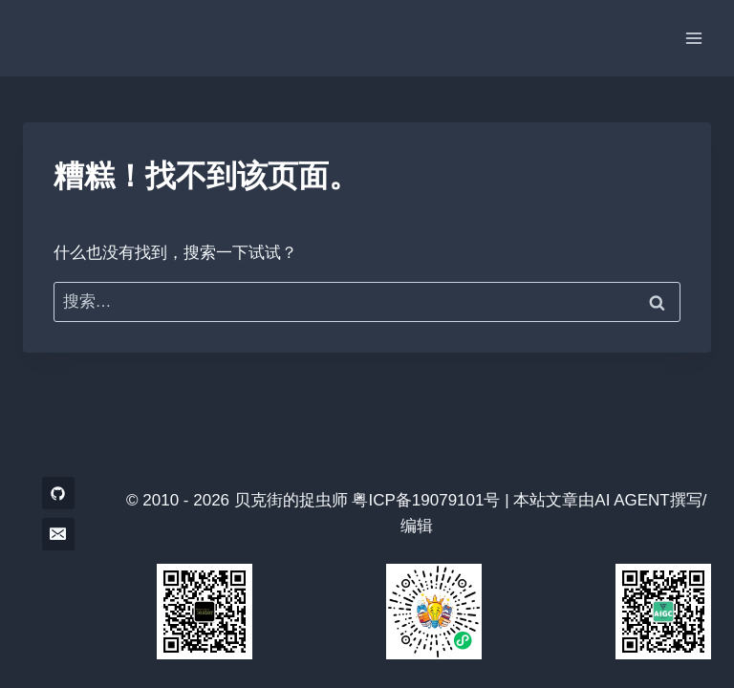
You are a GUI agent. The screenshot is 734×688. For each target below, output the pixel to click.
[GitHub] (58, 493)
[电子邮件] (58, 534)
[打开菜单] (693, 38)
